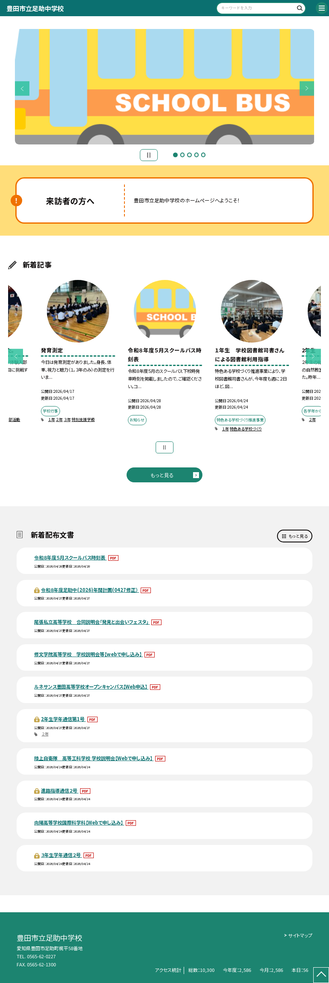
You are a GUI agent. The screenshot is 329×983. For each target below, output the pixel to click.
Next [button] (307, 88)
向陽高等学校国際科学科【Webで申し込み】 (79, 822)
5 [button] (203, 155)
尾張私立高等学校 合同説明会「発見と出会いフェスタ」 (92, 621)
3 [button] (189, 155)
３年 (67, 419)
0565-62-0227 (41, 956)
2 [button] (182, 155)
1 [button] (175, 155)
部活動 (14, 419)
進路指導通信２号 (59, 790)
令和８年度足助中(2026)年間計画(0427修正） (90, 589)
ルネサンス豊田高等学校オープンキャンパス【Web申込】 (91, 686)
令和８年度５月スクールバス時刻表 (70, 557)
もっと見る (162, 475)
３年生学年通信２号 (61, 854)
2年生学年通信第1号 (63, 718)
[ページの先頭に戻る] (321, 975)
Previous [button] (22, 88)
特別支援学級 (83, 419)
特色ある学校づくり (246, 429)
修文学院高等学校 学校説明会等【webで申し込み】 (88, 654)
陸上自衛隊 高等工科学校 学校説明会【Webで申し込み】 (93, 758)
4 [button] (196, 155)
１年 (51, 419)
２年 (59, 419)
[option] (165, 86)
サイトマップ (300, 935)
